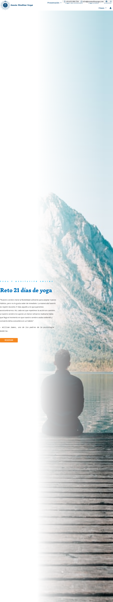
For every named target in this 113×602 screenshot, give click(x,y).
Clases (102, 8)
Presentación (54, 3)
